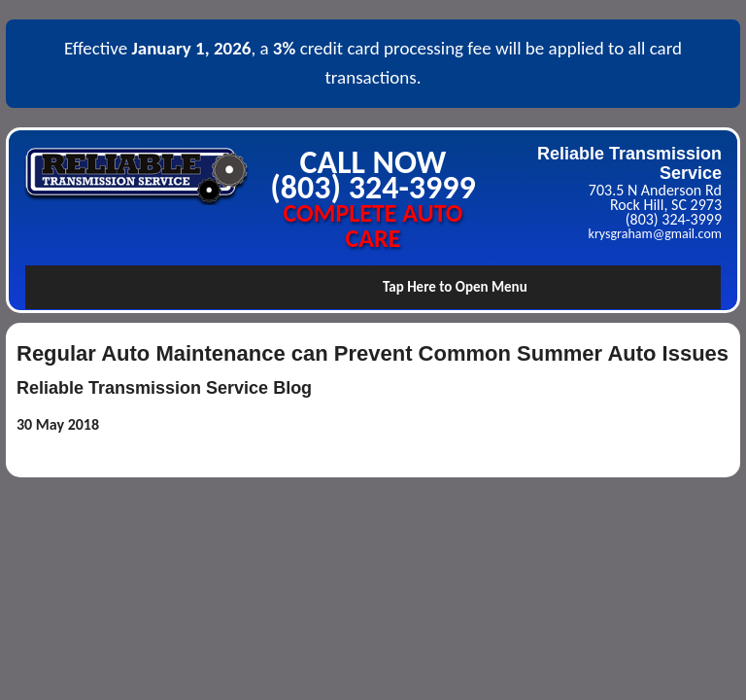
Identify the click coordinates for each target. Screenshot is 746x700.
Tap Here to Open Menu (455, 287)
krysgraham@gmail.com (655, 234)
